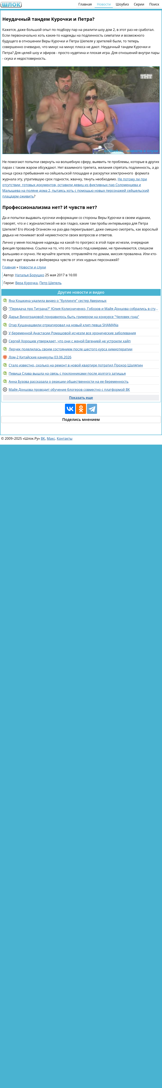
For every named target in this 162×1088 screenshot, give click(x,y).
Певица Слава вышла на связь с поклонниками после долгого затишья (67, 373)
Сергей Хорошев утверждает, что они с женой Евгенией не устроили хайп (70, 341)
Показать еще (81, 397)
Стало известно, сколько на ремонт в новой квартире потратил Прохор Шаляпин (76, 365)
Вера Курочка (26, 283)
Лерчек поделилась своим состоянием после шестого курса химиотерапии (70, 349)
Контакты (64, 438)
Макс (51, 438)
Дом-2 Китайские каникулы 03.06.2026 (40, 357)
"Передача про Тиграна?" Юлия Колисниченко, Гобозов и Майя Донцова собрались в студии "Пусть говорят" (84, 308)
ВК (43, 438)
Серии (139, 4)
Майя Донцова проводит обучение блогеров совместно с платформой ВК (69, 389)
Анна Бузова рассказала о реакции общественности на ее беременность (68, 381)
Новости (104, 4)
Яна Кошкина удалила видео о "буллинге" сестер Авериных (58, 300)
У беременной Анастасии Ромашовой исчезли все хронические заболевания (72, 333)
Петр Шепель (50, 283)
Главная (85, 4)
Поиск (154, 4)
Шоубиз (122, 4)
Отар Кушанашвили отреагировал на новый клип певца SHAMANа (63, 325)
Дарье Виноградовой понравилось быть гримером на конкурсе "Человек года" (74, 316)
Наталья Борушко (29, 275)
